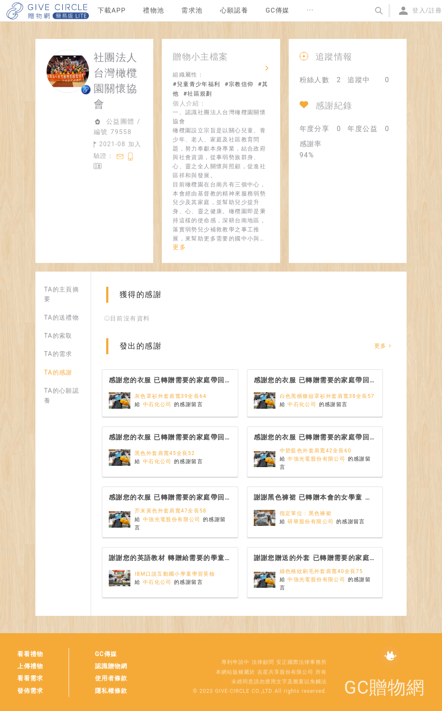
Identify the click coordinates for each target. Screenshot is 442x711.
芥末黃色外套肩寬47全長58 (171, 511)
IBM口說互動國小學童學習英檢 (175, 574)
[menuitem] (112, 10)
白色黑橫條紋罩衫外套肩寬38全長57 (327, 396)
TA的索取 (58, 335)
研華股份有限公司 (311, 522)
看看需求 (30, 678)
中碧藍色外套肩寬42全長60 (316, 451)
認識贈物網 (111, 666)
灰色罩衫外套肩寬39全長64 (171, 396)
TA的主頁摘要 (61, 294)
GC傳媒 (106, 653)
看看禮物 (30, 653)
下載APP (112, 10)
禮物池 (153, 10)
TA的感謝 (58, 372)
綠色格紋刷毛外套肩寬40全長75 (321, 571)
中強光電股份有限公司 (317, 459)
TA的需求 (58, 353)
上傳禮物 (30, 666)
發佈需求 (30, 690)
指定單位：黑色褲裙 (306, 513)
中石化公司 (158, 404)
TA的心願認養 (61, 395)
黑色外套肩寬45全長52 (165, 453)
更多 (179, 246)
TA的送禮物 (61, 317)
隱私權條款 (111, 690)
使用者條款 (111, 678)
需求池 (191, 10)
